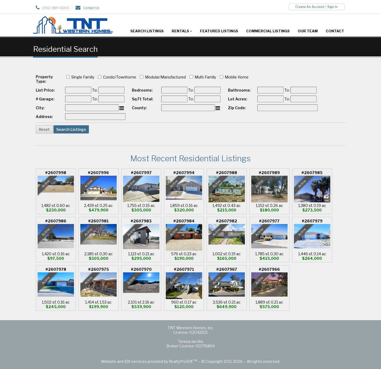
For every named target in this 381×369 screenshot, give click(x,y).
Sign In (332, 7)
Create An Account (309, 7)
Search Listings (147, 31)
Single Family (82, 77)
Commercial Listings (268, 31)
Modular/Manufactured (165, 77)
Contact (335, 31)
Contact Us (91, 8)
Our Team (308, 31)
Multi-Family (205, 77)
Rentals (182, 31)
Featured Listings (219, 31)
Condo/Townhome (119, 77)
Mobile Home (237, 77)
